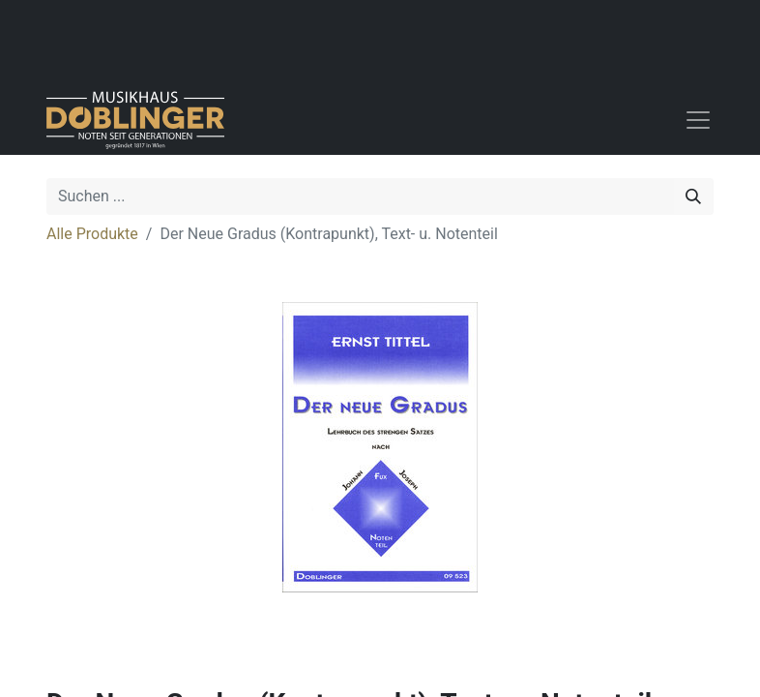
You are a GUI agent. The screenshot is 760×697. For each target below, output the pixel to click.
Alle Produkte (92, 234)
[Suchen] (693, 196)
